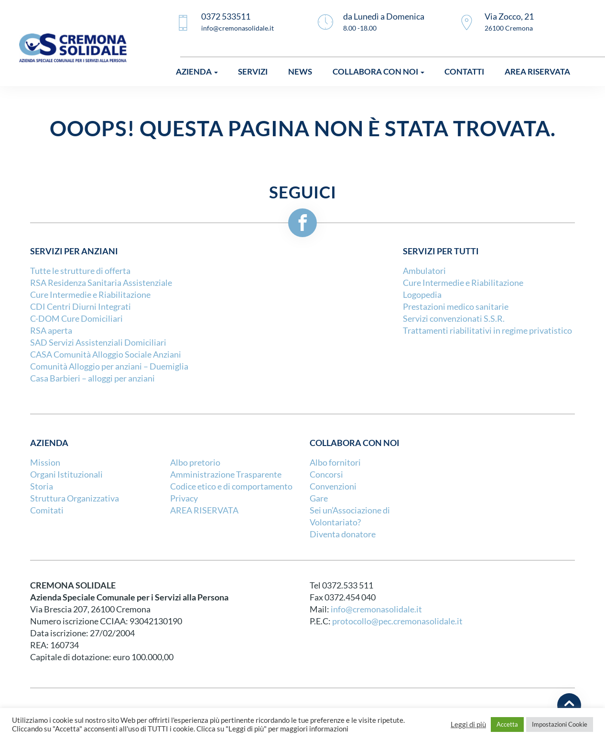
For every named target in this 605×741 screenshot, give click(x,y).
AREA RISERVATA (204, 510)
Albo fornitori (335, 462)
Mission (45, 462)
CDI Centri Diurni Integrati (80, 306)
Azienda (197, 71)
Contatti (464, 71)
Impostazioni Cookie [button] (559, 724)
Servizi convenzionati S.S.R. (454, 318)
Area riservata (537, 71)
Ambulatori (424, 270)
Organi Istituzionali (66, 474)
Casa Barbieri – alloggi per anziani (92, 378)
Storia (41, 486)
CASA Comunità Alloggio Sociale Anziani (105, 354)
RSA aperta (51, 330)
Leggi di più (468, 725)
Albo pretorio (195, 462)
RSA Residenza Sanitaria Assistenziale (101, 282)
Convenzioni (333, 486)
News (300, 71)
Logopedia (422, 294)
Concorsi (326, 474)
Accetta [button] (507, 724)
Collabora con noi (378, 71)
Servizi (253, 71)
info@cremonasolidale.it (376, 609)
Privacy (184, 498)
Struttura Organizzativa (74, 498)
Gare (319, 498)
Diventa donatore (343, 534)
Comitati (47, 510)
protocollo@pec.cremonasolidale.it (397, 621)
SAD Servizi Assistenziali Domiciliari (98, 342)
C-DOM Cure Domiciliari (76, 318)
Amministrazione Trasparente (225, 474)
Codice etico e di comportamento (231, 486)
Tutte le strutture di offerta (80, 270)
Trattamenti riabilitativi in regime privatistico (487, 330)
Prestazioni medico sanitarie (455, 306)
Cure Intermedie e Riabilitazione (90, 294)
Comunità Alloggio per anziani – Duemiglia (109, 366)
